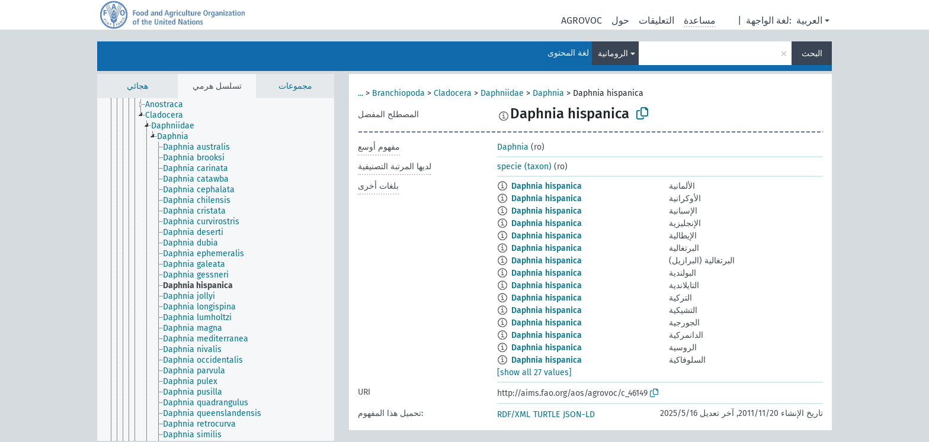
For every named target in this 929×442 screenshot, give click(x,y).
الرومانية (613, 54)
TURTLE (546, 414)
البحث (812, 54)
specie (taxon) (524, 167)
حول (620, 20)
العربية (809, 20)
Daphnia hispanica (546, 186)
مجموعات (295, 86)
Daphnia (548, 93)
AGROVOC (581, 20)
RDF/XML (513, 414)
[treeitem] (169, 104)
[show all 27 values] (534, 372)
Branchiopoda (398, 93)
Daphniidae (502, 93)
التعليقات (656, 20)
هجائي (137, 86)
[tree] (215, 269)
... (360, 93)
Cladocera (453, 93)
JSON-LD (579, 414)
